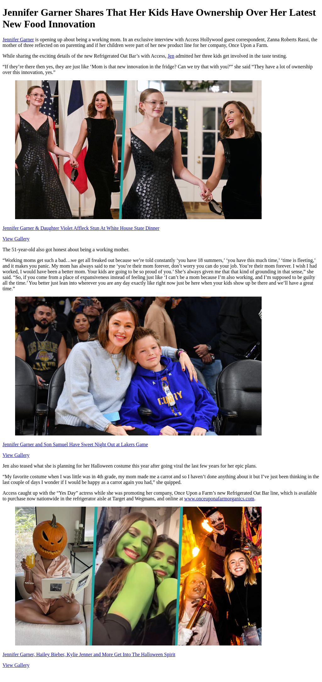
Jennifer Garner (18, 39)
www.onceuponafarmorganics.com (219, 498)
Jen (171, 56)
